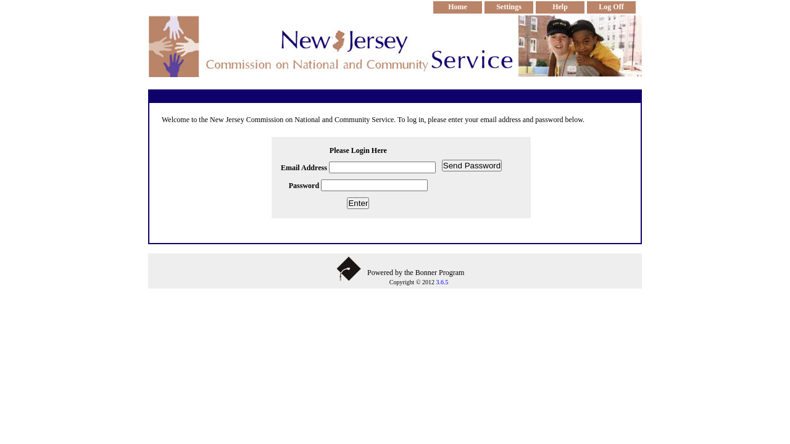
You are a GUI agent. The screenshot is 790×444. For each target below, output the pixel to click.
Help (560, 6)
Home (457, 6)
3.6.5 (442, 282)
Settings (509, 6)
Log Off (611, 6)
